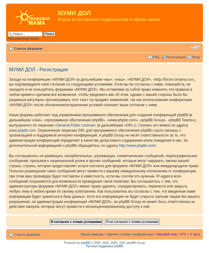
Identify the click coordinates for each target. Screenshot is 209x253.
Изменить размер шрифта (195, 47)
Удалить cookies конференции (130, 234)
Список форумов (28, 48)
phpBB (85, 243)
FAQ (156, 57)
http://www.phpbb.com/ (137, 145)
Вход (196, 57)
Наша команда (92, 234)
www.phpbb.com (22, 130)
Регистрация (176, 57)
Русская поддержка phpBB (104, 246)
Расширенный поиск (23, 38)
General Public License (75, 125)
